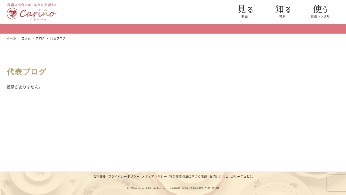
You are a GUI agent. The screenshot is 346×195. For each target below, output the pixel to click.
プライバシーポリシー (124, 176)
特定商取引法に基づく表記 (188, 176)
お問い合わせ (218, 176)
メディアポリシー (154, 176)
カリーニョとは (242, 176)
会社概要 (99, 176)
